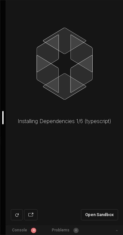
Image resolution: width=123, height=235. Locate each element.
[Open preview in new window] (31, 214)
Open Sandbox (99, 214)
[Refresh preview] (17, 214)
